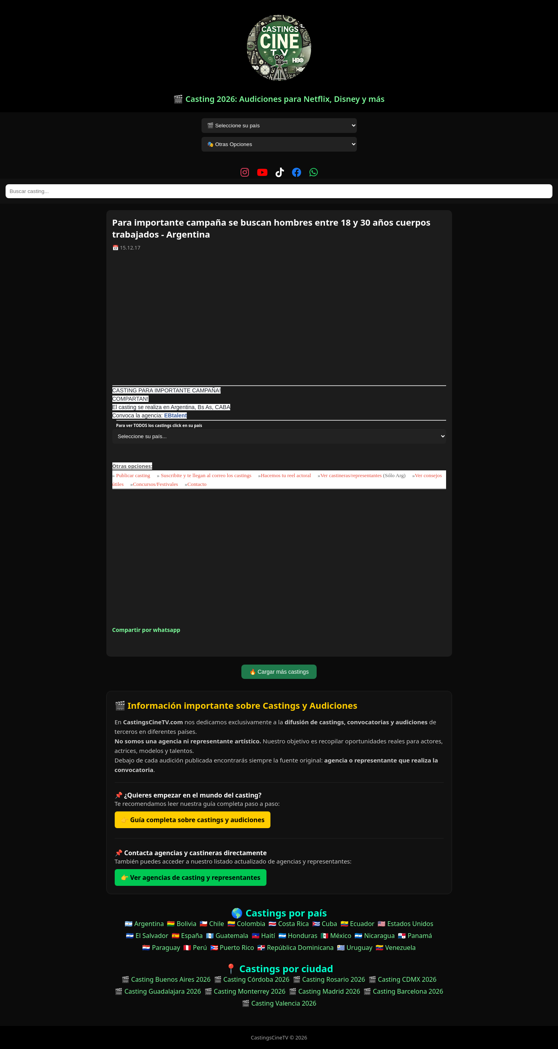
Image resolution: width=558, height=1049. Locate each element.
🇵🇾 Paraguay (161, 947)
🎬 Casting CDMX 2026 (402, 979)
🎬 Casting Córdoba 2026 (252, 979)
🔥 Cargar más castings (279, 672)
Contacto (196, 484)
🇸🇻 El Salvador (147, 935)
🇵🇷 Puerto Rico (232, 947)
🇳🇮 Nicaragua (374, 935)
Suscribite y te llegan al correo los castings (206, 475)
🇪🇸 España (187, 935)
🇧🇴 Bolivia (181, 923)
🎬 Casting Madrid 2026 (324, 991)
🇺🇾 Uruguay (354, 947)
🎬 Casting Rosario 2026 (329, 979)
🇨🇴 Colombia (246, 923)
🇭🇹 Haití (263, 935)
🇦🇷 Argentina (144, 923)
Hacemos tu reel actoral (286, 475)
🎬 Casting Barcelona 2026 (403, 991)
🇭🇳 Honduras (297, 935)
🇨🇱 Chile (212, 923)
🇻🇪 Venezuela (396, 947)
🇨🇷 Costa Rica (288, 923)
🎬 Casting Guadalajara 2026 (158, 991)
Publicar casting (134, 475)
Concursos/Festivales (155, 484)
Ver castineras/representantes (351, 475)
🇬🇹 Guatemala (227, 935)
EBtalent (175, 415)
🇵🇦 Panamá (415, 935)
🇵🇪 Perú (195, 947)
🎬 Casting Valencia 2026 (279, 1003)
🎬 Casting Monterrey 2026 (245, 991)
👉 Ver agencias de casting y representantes (190, 877)
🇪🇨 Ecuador (358, 923)
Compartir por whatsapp (146, 630)
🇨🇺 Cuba (324, 923)
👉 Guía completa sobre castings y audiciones (193, 819)
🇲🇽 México (336, 935)
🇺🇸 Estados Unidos (405, 923)
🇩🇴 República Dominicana (295, 947)
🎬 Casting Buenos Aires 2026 (166, 979)
